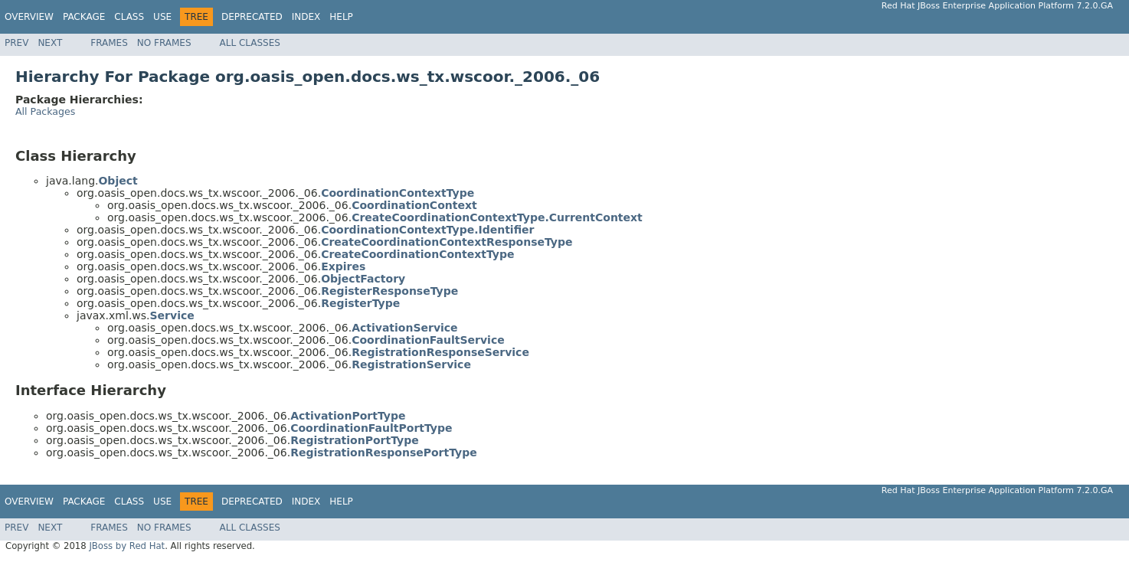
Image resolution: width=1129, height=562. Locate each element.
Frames (109, 43)
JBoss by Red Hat (127, 546)
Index (306, 16)
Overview (29, 16)
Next (50, 43)
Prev (16, 43)
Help (341, 16)
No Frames (164, 43)
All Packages (45, 111)
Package (84, 16)
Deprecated (252, 16)
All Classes (250, 43)
